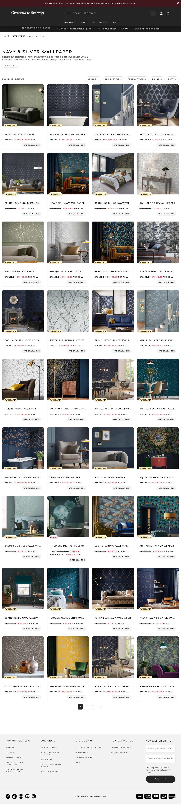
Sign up (160, 779)
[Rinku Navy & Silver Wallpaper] (113, 311)
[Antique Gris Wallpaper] (68, 242)
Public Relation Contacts (50, 753)
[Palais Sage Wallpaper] (23, 105)
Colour (93, 79)
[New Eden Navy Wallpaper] (68, 174)
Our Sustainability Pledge (52, 766)
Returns (10, 752)
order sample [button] (77, 560)
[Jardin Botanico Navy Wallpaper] (113, 174)
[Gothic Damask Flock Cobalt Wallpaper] (23, 311)
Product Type (137, 79)
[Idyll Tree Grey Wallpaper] (158, 174)
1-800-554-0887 (119, 752)
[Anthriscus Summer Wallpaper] (68, 657)
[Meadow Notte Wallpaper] (158, 242)
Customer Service (121, 747)
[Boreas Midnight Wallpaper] (113, 379)
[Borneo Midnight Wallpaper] (68, 379)
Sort (172, 79)
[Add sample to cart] (31, 145)
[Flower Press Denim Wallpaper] (68, 588)
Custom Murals (85, 757)
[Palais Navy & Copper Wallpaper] (158, 588)
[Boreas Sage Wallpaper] (23, 242)
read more (11, 65)
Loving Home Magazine (88, 747)
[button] (31, 145)
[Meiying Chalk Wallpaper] (23, 379)
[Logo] (27, 13)
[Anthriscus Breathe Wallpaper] (158, 311)
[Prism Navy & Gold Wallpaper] (23, 174)
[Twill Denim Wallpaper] (68, 448)
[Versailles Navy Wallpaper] (113, 588)
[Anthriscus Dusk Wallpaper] (23, 448)
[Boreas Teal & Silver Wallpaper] (158, 379)
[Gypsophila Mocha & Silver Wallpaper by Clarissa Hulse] (23, 657)
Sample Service (14, 757)
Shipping (10, 747)
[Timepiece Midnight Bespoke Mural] (68, 517)
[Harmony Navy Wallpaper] (113, 657)
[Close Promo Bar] (177, 3)
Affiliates (46, 760)
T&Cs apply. (129, 3)
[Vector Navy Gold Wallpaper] (158, 105)
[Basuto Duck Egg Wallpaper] (23, 517)
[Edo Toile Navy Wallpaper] (113, 517)
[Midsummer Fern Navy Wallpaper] (158, 657)
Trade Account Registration (14, 771)
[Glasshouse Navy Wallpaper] (113, 242)
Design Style (113, 79)
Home (6, 36)
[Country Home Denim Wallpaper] (113, 105)
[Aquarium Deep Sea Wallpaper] (158, 448)
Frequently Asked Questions (16, 763)
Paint (79, 762)
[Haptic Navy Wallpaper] (113, 448)
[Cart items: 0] (168, 13)
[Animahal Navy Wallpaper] (158, 517)
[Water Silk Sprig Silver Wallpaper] (68, 311)
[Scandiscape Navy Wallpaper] (23, 588)
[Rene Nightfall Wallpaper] (68, 105)
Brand (157, 79)
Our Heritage (48, 747)
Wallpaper (19, 36)
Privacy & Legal (49, 772)
